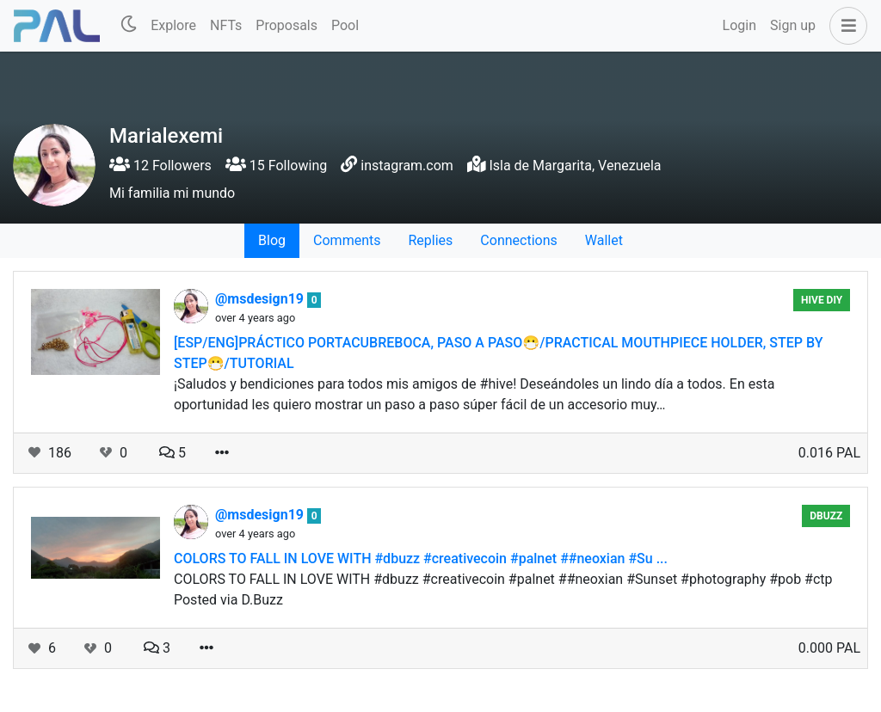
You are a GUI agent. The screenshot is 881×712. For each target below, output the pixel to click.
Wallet (604, 240)
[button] (844, 26)
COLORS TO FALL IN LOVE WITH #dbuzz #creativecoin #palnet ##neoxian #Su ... (421, 558)
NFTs (226, 25)
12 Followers (160, 165)
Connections (518, 240)
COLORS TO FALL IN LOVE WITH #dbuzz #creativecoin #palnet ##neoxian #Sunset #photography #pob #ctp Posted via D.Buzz (503, 589)
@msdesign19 (261, 299)
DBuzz (826, 516)
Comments (346, 240)
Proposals (286, 25)
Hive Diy (821, 300)
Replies (430, 240)
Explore (173, 25)
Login (739, 25)
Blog (272, 240)
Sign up (793, 25)
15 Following (276, 165)
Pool (345, 25)
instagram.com (406, 165)
